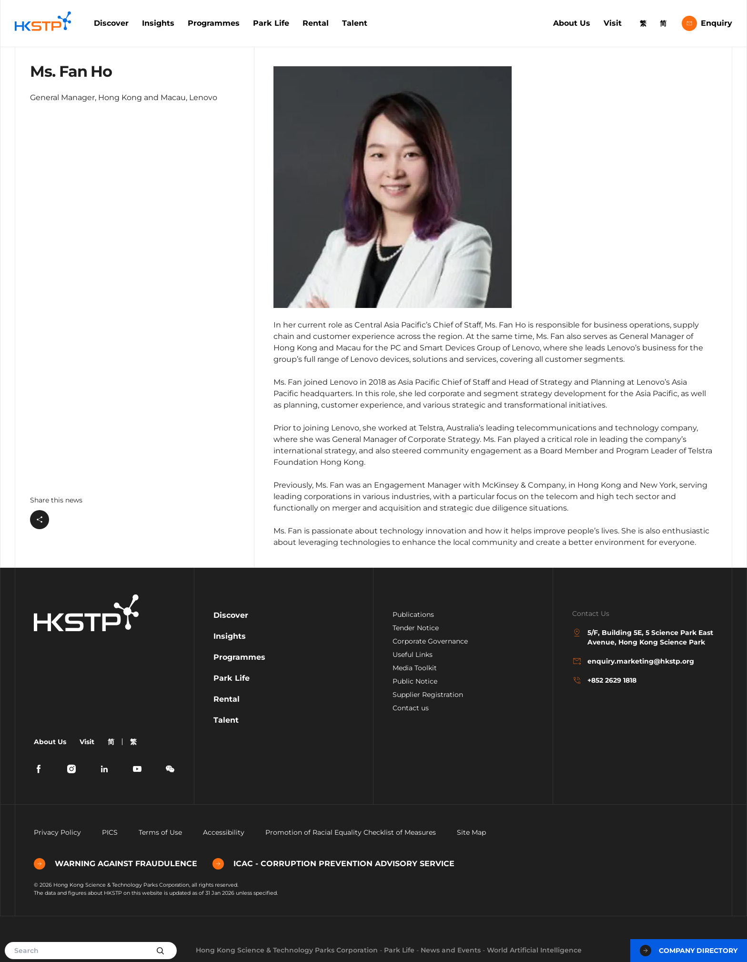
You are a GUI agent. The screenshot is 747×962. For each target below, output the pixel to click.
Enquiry (707, 23)
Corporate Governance (430, 641)
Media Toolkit (415, 668)
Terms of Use (160, 832)
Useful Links (413, 654)
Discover (111, 23)
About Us (571, 23)
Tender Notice (416, 628)
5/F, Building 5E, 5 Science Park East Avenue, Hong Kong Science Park (642, 637)
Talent (354, 23)
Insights (158, 23)
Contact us (411, 708)
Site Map (471, 832)
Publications (413, 614)
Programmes (214, 23)
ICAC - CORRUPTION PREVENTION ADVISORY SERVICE (333, 864)
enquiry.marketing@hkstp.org (633, 661)
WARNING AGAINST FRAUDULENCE (115, 864)
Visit (613, 23)
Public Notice (415, 681)
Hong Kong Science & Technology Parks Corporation (287, 950)
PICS (110, 832)
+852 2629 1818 (604, 680)
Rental (316, 23)
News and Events (451, 950)
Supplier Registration (428, 694)
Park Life (271, 23)
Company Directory (688, 950)
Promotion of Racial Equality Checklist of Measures (350, 832)
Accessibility (223, 832)
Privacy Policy (57, 832)
